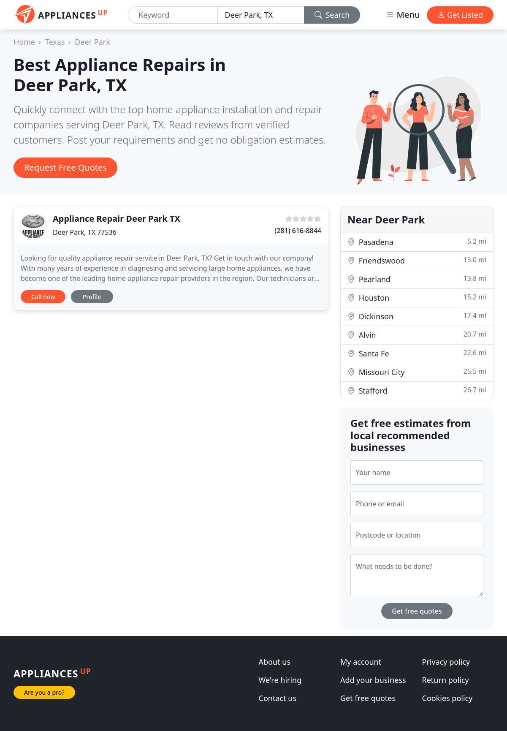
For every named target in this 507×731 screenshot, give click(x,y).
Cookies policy (447, 698)
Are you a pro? (44, 692)
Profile (92, 297)
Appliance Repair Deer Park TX (116, 218)
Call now (43, 297)
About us (275, 662)
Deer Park (92, 42)
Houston (416, 297)
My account (360, 662)
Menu (403, 14)
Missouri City (416, 372)
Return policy (445, 680)
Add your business (373, 680)
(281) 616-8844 (297, 230)
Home (24, 42)
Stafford (416, 390)
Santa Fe (416, 353)
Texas (55, 42)
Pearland (416, 279)
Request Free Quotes (65, 167)
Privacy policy (446, 662)
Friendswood (416, 260)
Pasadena (416, 241)
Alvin (416, 334)
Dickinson (416, 316)
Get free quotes (417, 611)
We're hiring (280, 680)
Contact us (278, 698)
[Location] (260, 15)
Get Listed (460, 15)
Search (332, 15)
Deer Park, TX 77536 (85, 232)
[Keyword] (173, 15)
